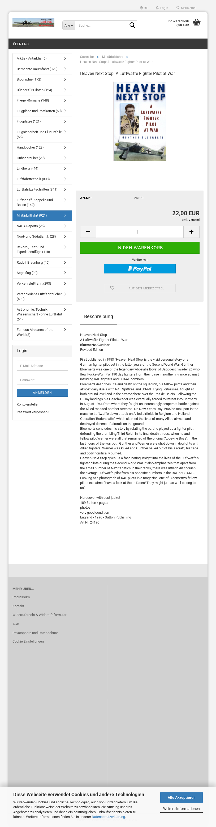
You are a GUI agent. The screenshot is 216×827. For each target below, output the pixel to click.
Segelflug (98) (27, 273)
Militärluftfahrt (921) (32, 215)
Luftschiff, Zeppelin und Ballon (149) (35, 202)
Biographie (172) (29, 79)
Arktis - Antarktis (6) (32, 58)
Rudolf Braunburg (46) (33, 262)
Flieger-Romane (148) (33, 100)
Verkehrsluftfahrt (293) (34, 283)
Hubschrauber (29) (31, 158)
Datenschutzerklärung (108, 817)
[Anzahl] (140, 232)
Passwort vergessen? (33, 412)
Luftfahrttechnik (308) (33, 179)
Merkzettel (186, 8)
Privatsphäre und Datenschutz (35, 633)
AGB (15, 624)
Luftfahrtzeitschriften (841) (37, 189)
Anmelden (42, 393)
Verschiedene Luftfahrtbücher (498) (39, 296)
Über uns (21, 44)
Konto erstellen (28, 404)
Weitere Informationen (181, 809)
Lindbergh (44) (27, 168)
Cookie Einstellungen (28, 641)
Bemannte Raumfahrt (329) (37, 69)
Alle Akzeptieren (182, 797)
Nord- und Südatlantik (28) (36, 236)
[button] (144, 8)
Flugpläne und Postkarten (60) (39, 111)
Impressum (21, 597)
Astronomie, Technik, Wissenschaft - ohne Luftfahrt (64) (39, 314)
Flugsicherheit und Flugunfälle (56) (39, 134)
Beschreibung (98, 316)
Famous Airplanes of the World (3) (35, 332)
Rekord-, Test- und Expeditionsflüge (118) (33, 249)
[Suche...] (68, 25)
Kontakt (18, 606)
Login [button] (162, 8)
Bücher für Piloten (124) (34, 90)
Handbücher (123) (30, 147)
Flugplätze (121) (29, 121)
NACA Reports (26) (31, 226)
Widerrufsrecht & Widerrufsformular (39, 615)
